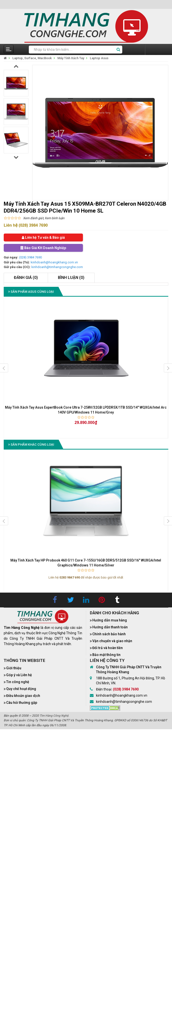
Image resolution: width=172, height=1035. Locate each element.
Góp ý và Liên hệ (19, 675)
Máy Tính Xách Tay (70, 58)
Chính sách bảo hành (109, 634)
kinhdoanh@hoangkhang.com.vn (54, 262)
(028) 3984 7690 (30, 257)
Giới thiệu (13, 668)
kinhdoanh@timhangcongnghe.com (57, 267)
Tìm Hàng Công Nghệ (54, 715)
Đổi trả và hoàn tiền (107, 648)
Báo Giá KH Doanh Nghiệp (43, 248)
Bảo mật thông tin (106, 655)
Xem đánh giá (32, 218)
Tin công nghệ (17, 682)
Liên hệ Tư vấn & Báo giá (43, 237)
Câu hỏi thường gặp (21, 703)
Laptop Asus (99, 58)
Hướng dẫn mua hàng (109, 620)
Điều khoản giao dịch (23, 696)
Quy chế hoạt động (21, 689)
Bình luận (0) (71, 277)
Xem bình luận (54, 218)
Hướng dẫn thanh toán (110, 627)
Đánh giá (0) (26, 277)
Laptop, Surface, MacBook (32, 58)
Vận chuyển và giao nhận (112, 641)
